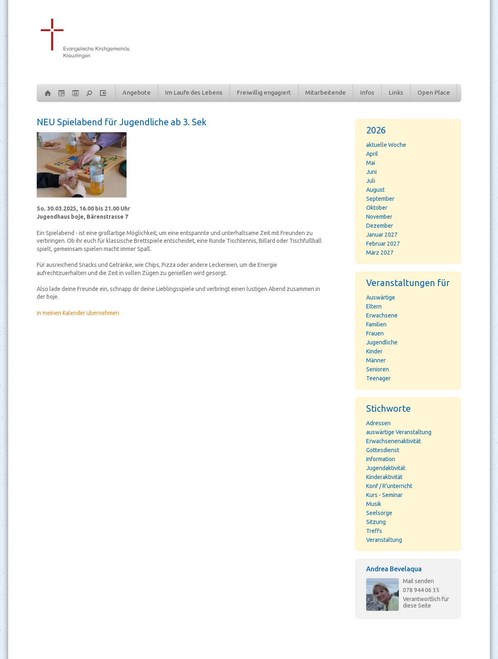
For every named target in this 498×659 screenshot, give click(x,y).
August (375, 189)
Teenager (378, 378)
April (372, 154)
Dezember (379, 225)
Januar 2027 (382, 234)
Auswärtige (380, 297)
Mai (370, 163)
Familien (376, 324)
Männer (376, 360)
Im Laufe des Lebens (193, 92)
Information (380, 459)
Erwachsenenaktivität (393, 441)
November (379, 216)
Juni (371, 172)
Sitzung (376, 522)
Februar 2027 (383, 243)
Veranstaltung (384, 540)
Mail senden (418, 581)
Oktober (376, 207)
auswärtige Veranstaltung (398, 432)
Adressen (378, 423)
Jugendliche (382, 342)
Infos (367, 92)
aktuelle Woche (386, 145)
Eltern (374, 306)
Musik (373, 504)
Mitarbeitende (325, 92)
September (380, 198)
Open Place (434, 92)
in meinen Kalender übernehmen (78, 313)
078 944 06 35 (421, 590)
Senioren (377, 369)
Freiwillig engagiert (264, 92)
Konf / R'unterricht (389, 486)
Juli (370, 181)
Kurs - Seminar (384, 495)
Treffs (374, 531)
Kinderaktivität (384, 477)
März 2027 (380, 252)
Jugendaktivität (385, 468)
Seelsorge (379, 513)
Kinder (374, 351)
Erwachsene (382, 315)
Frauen (375, 333)
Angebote (136, 92)
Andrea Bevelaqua (394, 568)
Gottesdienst (382, 450)
